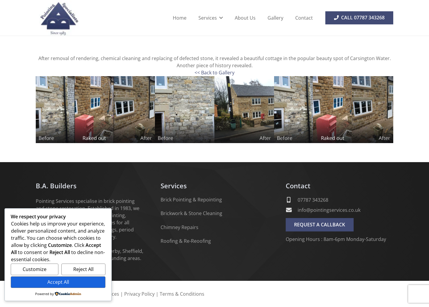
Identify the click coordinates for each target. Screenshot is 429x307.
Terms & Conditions (182, 294)
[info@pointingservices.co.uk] (292, 210)
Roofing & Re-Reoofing (186, 241)
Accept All (58, 282)
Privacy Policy (139, 294)
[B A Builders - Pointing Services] (59, 18)
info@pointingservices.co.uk (329, 210)
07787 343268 (313, 200)
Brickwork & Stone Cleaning (191, 213)
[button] (220, 18)
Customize (34, 269)
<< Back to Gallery (214, 72)
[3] (333, 109)
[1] (95, 109)
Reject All (83, 269)
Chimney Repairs (179, 227)
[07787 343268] (292, 200)
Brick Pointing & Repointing (191, 199)
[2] (214, 109)
